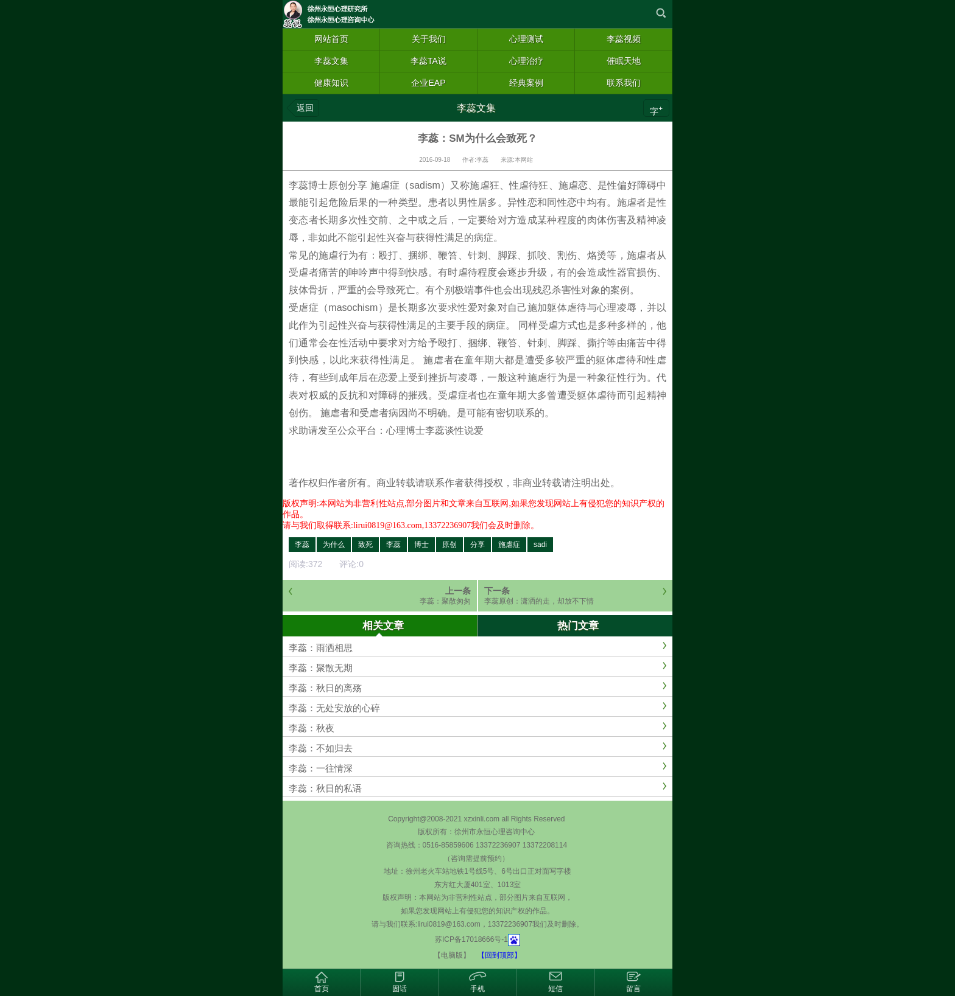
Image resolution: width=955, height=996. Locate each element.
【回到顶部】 (499, 955)
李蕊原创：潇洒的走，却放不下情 (539, 601)
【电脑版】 (452, 955)
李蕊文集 (476, 108)
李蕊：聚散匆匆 (445, 601)
